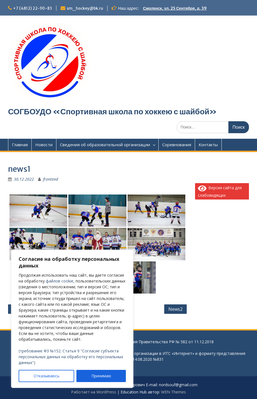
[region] (72, 319)
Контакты (208, 144)
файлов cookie (59, 281)
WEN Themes (173, 392)
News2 (175, 309)
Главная (20, 144)
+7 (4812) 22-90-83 (32, 8)
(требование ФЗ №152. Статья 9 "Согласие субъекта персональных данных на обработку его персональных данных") (71, 356)
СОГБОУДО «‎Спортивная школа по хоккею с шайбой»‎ (112, 112)
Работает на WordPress (93, 392)
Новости (44, 144)
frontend (50, 179)
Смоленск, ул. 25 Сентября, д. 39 (175, 8)
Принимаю (101, 375)
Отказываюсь (46, 375)
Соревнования (176, 144)
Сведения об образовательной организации (105, 144)
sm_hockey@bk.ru (85, 8)
